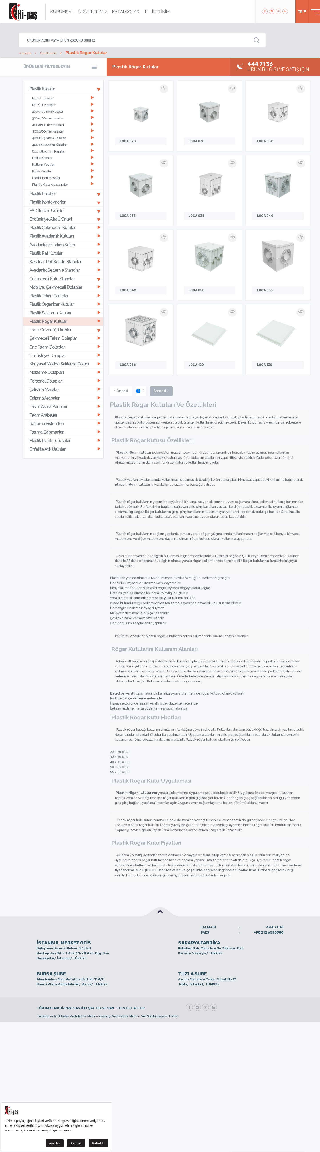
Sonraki (161, 361)
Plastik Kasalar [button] (64, 88)
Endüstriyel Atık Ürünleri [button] (64, 205)
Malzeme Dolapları (64, 342)
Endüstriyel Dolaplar (64, 327)
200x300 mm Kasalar (63, 108)
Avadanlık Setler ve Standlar (64, 251)
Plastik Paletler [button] (64, 182)
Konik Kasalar (63, 161)
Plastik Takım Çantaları (64, 273)
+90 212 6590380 (268, 902)
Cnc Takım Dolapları (64, 319)
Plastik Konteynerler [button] (64, 190)
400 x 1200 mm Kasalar (63, 138)
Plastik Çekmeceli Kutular (64, 212)
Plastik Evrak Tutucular (64, 403)
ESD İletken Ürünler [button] (64, 197)
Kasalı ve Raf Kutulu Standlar (64, 243)
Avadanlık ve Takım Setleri (64, 228)
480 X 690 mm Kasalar (63, 132)
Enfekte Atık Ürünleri (64, 411)
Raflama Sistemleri (64, 388)
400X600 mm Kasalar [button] (63, 120)
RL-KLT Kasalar (63, 102)
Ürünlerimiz (56, 52)
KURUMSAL (56, 11)
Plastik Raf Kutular (64, 235)
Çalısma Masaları (64, 357)
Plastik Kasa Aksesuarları (63, 173)
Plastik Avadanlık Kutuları (64, 220)
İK (140, 11)
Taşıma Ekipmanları (64, 396)
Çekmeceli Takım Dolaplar (64, 312)
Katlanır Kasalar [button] (63, 156)
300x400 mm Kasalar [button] (63, 114)
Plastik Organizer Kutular (64, 281)
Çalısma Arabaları (64, 365)
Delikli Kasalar (63, 150)
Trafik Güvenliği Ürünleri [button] (64, 304)
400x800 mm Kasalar (63, 126)
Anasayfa (27, 52)
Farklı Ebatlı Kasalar (63, 167)
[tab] (63, 88)
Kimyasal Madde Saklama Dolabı (64, 334)
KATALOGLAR (120, 11)
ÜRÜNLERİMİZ (87, 11)
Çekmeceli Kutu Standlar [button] (64, 258)
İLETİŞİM (155, 11)
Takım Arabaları (64, 380)
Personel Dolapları (64, 350)
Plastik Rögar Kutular (64, 296)
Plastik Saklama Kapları (64, 289)
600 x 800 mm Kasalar (63, 144)
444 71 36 (274, 897)
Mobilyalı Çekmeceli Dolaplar (64, 266)
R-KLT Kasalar (63, 96)
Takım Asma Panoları (64, 373)
